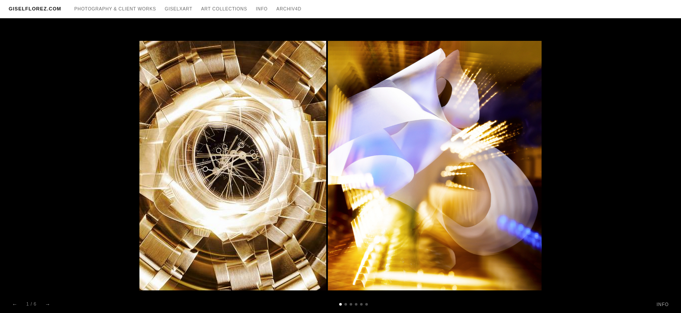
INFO (663, 304)
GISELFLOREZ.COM (35, 8)
